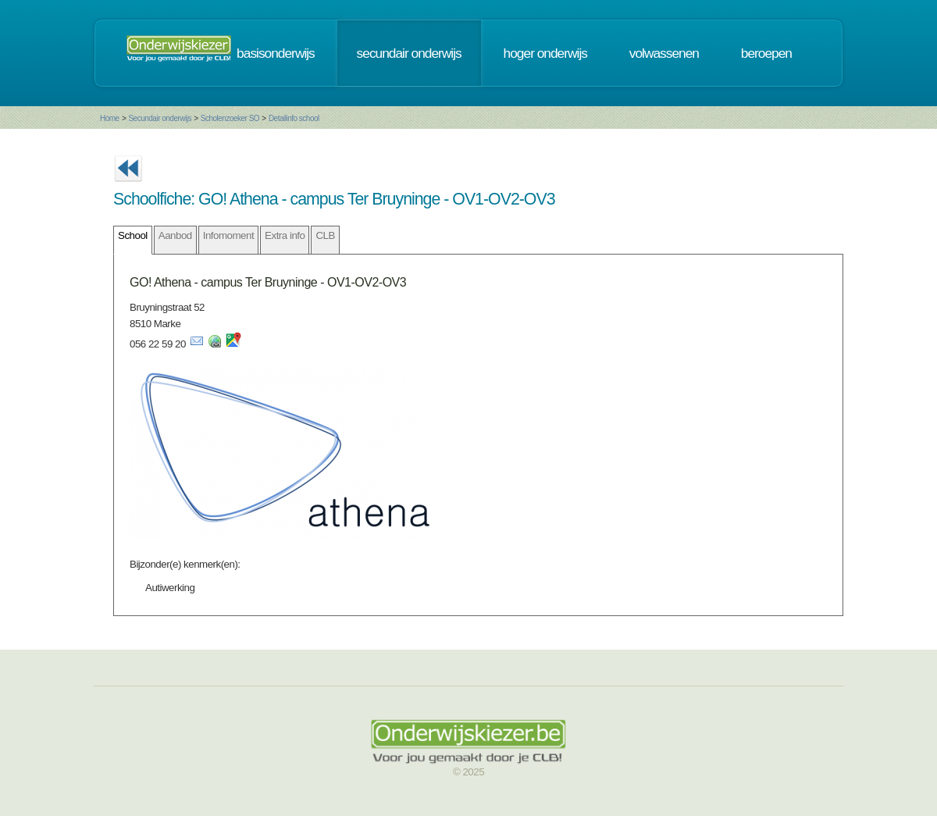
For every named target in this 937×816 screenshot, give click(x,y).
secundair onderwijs (409, 53)
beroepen (766, 53)
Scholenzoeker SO (230, 118)
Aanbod (175, 235)
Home (109, 118)
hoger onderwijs (545, 53)
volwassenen (664, 53)
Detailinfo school (294, 118)
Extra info (285, 235)
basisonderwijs (276, 53)
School (133, 235)
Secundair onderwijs (159, 118)
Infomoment (228, 235)
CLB (324, 235)
